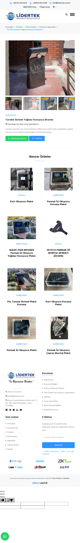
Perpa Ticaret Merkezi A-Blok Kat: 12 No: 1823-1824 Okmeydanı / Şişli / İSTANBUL (21, 403)
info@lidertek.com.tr (61, 3)
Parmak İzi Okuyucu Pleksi (22, 350)
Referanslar (12, 436)
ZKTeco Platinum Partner (54, 388)
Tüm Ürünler (31, 27)
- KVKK (62, 451)
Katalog (47, 397)
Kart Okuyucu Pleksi (21, 201)
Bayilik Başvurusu (51, 409)
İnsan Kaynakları (51, 401)
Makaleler (11, 440)
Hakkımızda (49, 379)
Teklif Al (37, 138)
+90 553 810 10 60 (40, 3)
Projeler (10, 432)
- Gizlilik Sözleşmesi (51, 451)
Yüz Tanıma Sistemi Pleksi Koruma (21, 303)
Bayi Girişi (45, 7)
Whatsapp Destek (17, 138)
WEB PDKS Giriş (29, 7)
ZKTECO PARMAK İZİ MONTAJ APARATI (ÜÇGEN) (58, 253)
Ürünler (19, 27)
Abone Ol (58, 445)
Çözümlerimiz (12, 428)
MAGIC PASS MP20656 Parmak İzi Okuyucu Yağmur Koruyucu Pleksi (22, 253)
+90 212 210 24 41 (20, 3)
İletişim (10, 449)
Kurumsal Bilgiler (51, 384)
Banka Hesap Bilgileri (52, 405)
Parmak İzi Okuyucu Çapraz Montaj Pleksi (58, 351)
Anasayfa (9, 27)
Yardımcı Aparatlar (47, 27)
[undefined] (10, 500)
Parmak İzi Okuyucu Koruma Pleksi (58, 203)
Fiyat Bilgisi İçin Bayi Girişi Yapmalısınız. (22, 124)
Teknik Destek (13, 445)
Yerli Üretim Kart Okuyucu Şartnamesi (59, 392)
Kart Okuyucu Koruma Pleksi (58, 303)
